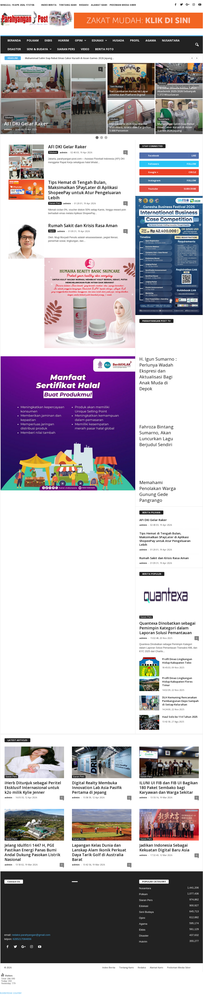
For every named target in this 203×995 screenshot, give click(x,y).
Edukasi (9, 117)
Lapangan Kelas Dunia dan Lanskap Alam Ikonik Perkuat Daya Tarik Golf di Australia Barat (99, 852)
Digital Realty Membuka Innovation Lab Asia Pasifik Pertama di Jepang (97, 787)
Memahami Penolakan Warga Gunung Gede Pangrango (157, 491)
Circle (192, 172)
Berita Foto (104, 49)
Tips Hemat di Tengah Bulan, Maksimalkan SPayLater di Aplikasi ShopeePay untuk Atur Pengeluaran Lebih (84, 190)
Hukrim (63, 40)
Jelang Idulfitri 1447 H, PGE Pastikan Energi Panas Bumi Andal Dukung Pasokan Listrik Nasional (32, 852)
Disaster (14, 49)
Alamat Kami (99, 4)
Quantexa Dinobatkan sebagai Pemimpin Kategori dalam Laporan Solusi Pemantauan (167, 628)
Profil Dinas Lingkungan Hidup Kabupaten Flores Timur (177, 681)
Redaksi (84, 4)
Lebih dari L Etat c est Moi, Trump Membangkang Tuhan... (57, 58)
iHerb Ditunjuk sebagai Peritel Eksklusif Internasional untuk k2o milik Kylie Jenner (33, 787)
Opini (52, 230)
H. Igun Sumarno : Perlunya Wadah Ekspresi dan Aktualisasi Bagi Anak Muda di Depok (158, 373)
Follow (191, 163)
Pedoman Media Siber (123, 4)
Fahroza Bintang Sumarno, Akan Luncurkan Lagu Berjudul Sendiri (156, 435)
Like (194, 155)
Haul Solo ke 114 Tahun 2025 (179, 717)
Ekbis (48, 40)
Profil (135, 40)
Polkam (33, 40)
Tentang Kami (68, 4)
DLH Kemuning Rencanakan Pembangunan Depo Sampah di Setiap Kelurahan (180, 701)
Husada (118, 40)
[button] (196, 44)
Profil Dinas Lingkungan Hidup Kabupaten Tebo (177, 660)
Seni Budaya (116, 86)
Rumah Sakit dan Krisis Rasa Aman (83, 225)
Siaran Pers (66, 49)
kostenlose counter (11, 992)
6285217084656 (22, 939)
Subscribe (190, 188)
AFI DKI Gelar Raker (67, 147)
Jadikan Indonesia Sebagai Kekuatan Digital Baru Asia (164, 848)
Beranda (14, 40)
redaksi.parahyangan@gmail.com (31, 934)
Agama (151, 40)
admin (8, 129)
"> (34, 907)
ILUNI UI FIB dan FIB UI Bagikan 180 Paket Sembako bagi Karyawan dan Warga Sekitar (168, 787)
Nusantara (171, 40)
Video (85, 49)
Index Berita (48, 4)
